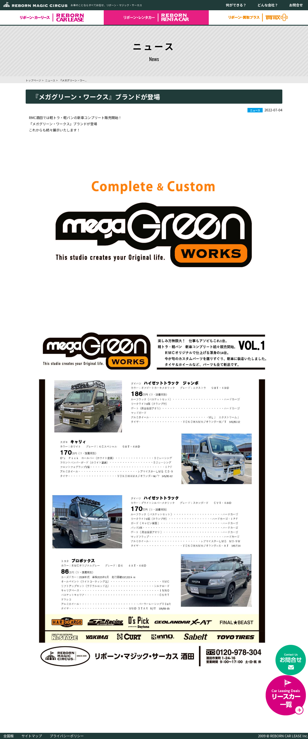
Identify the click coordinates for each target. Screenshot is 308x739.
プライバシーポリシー (67, 735)
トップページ (33, 80)
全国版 (8, 735)
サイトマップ (31, 735)
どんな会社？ (268, 4)
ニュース (50, 80)
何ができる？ (236, 4)
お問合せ (296, 4)
